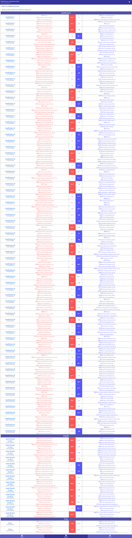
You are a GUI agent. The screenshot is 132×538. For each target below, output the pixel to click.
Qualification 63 (10, 400)
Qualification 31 (10, 202)
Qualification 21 (10, 140)
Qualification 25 (10, 165)
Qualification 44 (10, 282)
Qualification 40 (10, 258)
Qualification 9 (10, 66)
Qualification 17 (10, 116)
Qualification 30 (10, 196)
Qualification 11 (10, 79)
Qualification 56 (10, 357)
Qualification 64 (10, 406)
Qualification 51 (10, 325)
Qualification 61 (10, 387)
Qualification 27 (10, 177)
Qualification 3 (10, 29)
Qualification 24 (10, 159)
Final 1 (10, 523)
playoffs (16, 6)
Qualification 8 (10, 60)
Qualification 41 (10, 264)
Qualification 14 (10, 97)
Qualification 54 (10, 344)
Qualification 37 (10, 239)
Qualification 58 (10, 369)
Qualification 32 (10, 208)
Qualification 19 (10, 128)
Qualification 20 (10, 134)
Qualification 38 (10, 245)
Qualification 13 (10, 91)
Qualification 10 (10, 72)
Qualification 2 (10, 23)
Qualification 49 (10, 313)
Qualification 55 (10, 350)
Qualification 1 (10, 17)
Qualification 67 (10, 424)
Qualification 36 (10, 233)
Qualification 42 (10, 270)
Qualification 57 (10, 363)
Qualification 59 (10, 375)
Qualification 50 (10, 319)
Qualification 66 (10, 418)
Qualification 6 (10, 48)
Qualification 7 (10, 54)
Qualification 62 (10, 394)
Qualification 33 (10, 214)
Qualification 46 (10, 295)
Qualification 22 (10, 146)
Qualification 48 (10, 307)
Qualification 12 (10, 85)
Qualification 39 (10, 251)
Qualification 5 (10, 42)
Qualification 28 (10, 183)
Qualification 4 (10, 35)
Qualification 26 (10, 171)
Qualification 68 (10, 431)
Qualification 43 (10, 276)
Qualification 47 (10, 301)
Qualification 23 (10, 153)
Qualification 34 (10, 221)
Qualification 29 (10, 190)
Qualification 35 (10, 227)
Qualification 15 (10, 103)
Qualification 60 (10, 381)
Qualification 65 (10, 412)
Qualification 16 (10, 109)
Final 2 (10, 529)
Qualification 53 (10, 338)
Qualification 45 (10, 288)
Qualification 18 (10, 122)
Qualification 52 (10, 332)
